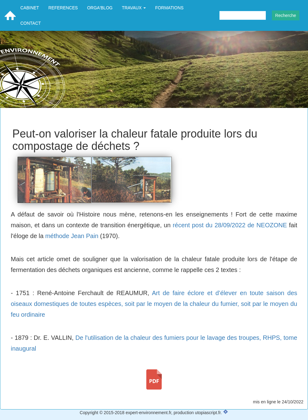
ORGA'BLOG (100, 7)
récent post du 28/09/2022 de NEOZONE (230, 225)
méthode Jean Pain (71, 236)
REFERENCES (63, 7)
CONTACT (30, 23)
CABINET (29, 7)
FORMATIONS (169, 7)
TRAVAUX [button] (134, 7)
